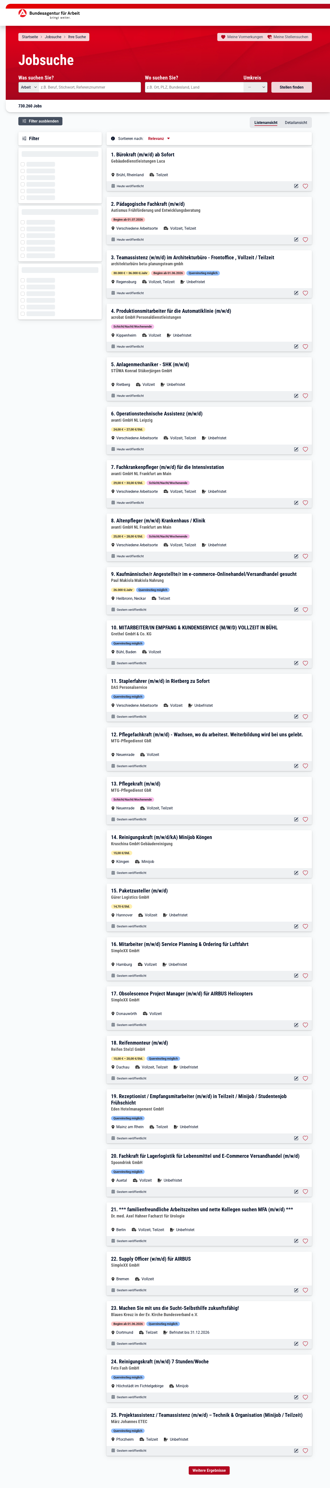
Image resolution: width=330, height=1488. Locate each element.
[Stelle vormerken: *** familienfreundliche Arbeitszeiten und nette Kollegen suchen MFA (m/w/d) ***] (305, 1241)
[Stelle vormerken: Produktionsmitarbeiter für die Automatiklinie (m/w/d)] (305, 347)
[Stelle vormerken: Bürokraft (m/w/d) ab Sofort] (305, 186)
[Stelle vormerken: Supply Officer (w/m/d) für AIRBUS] (305, 1290)
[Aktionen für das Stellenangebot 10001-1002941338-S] (296, 663)
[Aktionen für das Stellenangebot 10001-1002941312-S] (296, 1138)
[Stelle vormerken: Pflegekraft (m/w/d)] (305, 819)
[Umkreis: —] (256, 87)
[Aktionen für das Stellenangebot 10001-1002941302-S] (296, 1290)
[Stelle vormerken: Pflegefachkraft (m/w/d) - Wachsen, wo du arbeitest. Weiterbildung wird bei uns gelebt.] (305, 766)
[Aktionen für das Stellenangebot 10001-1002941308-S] (296, 1241)
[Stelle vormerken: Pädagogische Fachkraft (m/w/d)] (305, 240)
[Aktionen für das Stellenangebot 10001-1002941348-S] (296, 239)
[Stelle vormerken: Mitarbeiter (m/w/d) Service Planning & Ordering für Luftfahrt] (305, 976)
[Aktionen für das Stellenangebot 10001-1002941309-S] (296, 1192)
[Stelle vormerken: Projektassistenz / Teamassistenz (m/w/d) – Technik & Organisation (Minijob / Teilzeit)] (305, 1451)
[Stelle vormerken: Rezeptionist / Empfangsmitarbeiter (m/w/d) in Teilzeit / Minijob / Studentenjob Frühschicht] (305, 1138)
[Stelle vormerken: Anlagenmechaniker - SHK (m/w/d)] (305, 396)
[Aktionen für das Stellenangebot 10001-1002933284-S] (296, 556)
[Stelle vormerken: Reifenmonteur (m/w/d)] (305, 1078)
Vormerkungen (245, 37)
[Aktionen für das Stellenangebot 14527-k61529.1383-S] (296, 346)
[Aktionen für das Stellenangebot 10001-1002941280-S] (296, 1451)
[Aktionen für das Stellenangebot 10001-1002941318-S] (296, 976)
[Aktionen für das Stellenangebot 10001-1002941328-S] (296, 766)
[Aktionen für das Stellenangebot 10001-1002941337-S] (296, 716)
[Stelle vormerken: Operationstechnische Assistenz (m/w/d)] (305, 449)
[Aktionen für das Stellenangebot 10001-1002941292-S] (296, 1397)
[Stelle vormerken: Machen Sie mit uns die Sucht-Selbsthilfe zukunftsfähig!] (305, 1344)
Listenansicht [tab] (265, 122)
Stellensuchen (291, 37)
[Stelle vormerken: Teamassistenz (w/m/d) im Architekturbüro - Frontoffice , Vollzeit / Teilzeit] (305, 293)
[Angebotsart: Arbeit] (28, 87)
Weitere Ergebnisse (209, 1470)
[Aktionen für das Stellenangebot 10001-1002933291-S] (296, 503)
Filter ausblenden (44, 121)
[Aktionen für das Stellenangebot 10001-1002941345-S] (296, 293)
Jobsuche (53, 37)
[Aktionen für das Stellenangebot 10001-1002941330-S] (296, 819)
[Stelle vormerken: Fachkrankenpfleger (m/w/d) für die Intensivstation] (305, 503)
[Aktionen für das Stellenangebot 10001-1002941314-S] (296, 1078)
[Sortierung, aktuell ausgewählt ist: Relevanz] (159, 138)
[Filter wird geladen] (24, 164)
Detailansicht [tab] (296, 122)
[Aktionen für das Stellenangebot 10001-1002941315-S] (296, 1025)
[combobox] (90, 87)
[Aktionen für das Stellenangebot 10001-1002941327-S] (296, 873)
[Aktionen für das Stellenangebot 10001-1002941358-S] (296, 186)
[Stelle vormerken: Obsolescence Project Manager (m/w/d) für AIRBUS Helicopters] (305, 1025)
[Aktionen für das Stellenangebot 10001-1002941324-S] (296, 926)
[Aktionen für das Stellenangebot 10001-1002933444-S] (296, 449)
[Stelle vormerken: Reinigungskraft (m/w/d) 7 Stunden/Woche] (305, 1397)
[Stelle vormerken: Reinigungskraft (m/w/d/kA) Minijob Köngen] (305, 873)
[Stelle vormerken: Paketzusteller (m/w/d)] (305, 926)
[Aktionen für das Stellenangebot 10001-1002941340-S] (296, 610)
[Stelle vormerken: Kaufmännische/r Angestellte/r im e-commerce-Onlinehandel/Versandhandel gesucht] (305, 610)
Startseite (30, 37)
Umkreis (252, 77)
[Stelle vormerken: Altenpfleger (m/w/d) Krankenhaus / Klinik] (305, 556)
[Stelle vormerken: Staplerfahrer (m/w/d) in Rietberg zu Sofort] (305, 717)
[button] (209, 164)
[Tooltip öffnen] (113, 138)
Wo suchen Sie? (161, 77)
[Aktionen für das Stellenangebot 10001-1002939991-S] (296, 396)
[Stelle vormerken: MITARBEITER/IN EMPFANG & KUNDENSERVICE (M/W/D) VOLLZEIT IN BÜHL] (305, 663)
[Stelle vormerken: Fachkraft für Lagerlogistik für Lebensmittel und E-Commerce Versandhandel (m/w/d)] (305, 1192)
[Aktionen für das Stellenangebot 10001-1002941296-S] (296, 1344)
